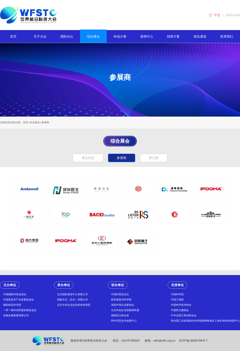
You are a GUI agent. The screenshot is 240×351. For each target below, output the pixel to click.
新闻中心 (146, 36)
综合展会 (93, 36)
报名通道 (200, 36)
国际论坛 (66, 36)
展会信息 (88, 158)
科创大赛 (120, 36)
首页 (13, 36)
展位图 (153, 158)
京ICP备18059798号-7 (193, 340)
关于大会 (40, 36)
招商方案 (173, 36)
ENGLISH (233, 15)
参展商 (45, 122)
